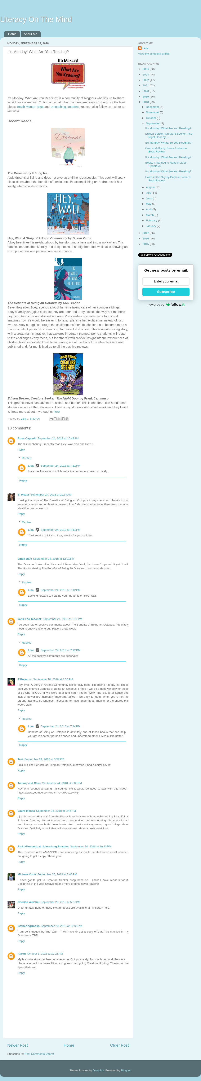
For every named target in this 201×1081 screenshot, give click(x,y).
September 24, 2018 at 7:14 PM (60, 726)
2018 (146, 102)
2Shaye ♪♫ (25, 679)
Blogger (126, 1070)
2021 (146, 85)
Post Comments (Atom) (39, 1053)
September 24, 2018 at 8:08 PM (62, 783)
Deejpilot (98, 1070)
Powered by (165, 304)
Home (12, 34)
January (151, 226)
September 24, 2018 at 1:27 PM (62, 619)
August (151, 187)
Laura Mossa (26, 810)
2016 (146, 238)
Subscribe (166, 292)
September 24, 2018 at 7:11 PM (60, 465)
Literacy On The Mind (36, 19)
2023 (146, 74)
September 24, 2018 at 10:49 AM (58, 438)
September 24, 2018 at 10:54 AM (51, 494)
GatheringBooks (29, 926)
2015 (146, 244)
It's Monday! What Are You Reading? (168, 128)
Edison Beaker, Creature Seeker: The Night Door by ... (168, 135)
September (153, 123)
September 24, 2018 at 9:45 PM (56, 810)
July (149, 192)
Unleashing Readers (64, 106)
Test (20, 759)
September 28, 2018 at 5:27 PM (60, 902)
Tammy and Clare (29, 783)
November (153, 112)
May (149, 204)
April (149, 209)
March (150, 215)
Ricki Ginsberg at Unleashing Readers (43, 846)
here (56, 411)
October (151, 118)
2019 (146, 96)
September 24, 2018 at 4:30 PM (53, 679)
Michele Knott (27, 874)
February (152, 220)
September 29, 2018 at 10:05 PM (61, 926)
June (149, 198)
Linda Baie (25, 558)
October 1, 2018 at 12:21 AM (45, 953)
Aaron (22, 953)
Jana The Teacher (29, 619)
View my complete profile (154, 53)
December (153, 106)
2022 (146, 80)
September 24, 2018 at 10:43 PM (90, 846)
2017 (146, 232)
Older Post (119, 1045)
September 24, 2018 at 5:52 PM (44, 759)
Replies (26, 458)
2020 (146, 91)
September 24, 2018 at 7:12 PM (60, 590)
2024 (146, 68)
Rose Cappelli (27, 438)
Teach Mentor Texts (30, 106)
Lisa (31, 465)
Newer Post (17, 1045)
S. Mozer (23, 494)
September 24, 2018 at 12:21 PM (53, 558)
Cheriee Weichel (28, 902)
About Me (30, 34)
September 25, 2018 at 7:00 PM (57, 874)
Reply (21, 449)
